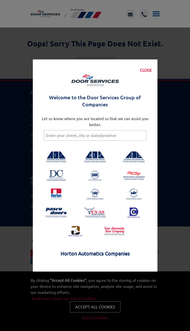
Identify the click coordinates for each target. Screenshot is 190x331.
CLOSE (146, 70)
